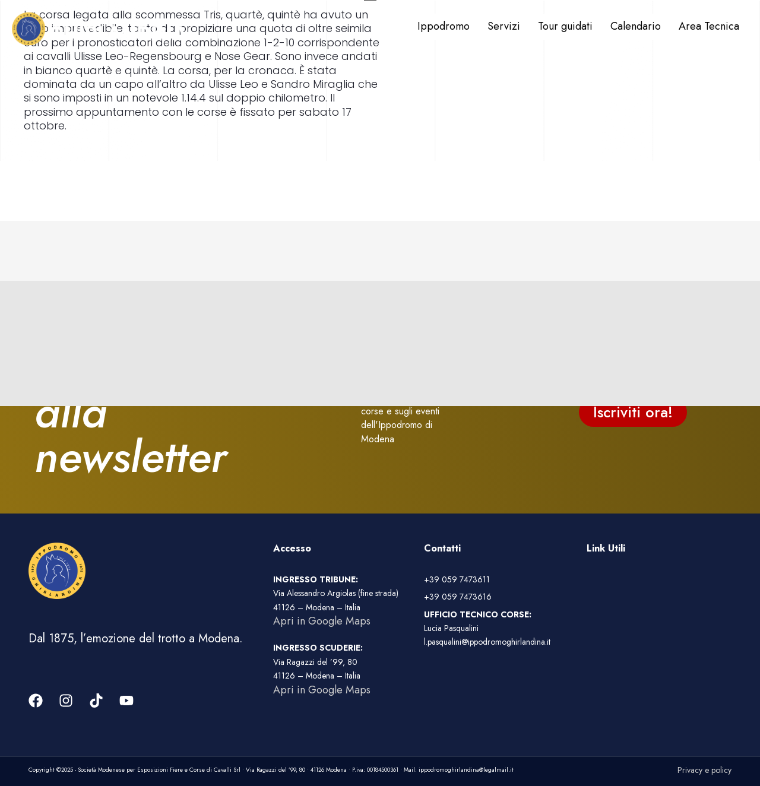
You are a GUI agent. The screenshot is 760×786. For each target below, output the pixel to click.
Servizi (503, 26)
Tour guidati (565, 26)
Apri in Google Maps (321, 621)
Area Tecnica (709, 26)
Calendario (635, 26)
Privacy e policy (704, 770)
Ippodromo (443, 26)
